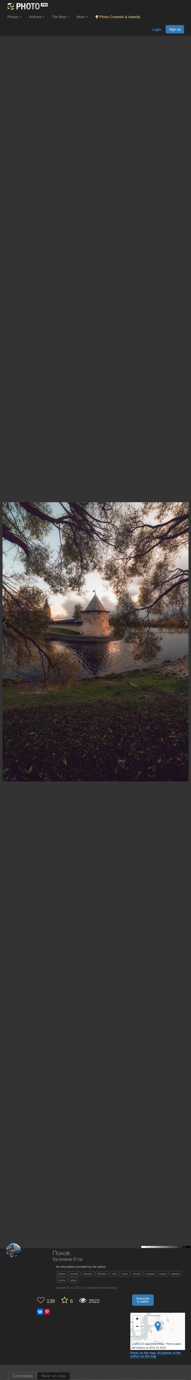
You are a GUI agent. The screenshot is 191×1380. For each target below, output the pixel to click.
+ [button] (137, 1319)
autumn (88, 1273)
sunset (74, 1273)
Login (156, 29)
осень (62, 1280)
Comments (22, 1376)
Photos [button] (14, 17)
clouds (137, 1273)
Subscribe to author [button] (142, 1300)
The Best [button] (60, 17)
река (73, 1280)
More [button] (82, 17)
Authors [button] (37, 17)
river (114, 1273)
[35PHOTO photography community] (27, 6)
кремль (175, 1273)
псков (162, 1273)
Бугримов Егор (68, 1259)
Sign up (175, 29)
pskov (61, 1273)
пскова (150, 1273)
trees (125, 1273)
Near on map (53, 1376)
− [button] (137, 1327)
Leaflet (136, 1343)
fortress (101, 1273)
